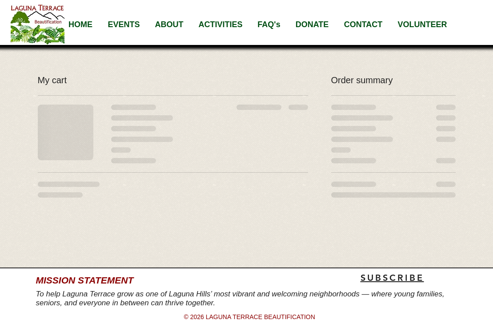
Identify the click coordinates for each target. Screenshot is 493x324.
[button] (169, 24)
